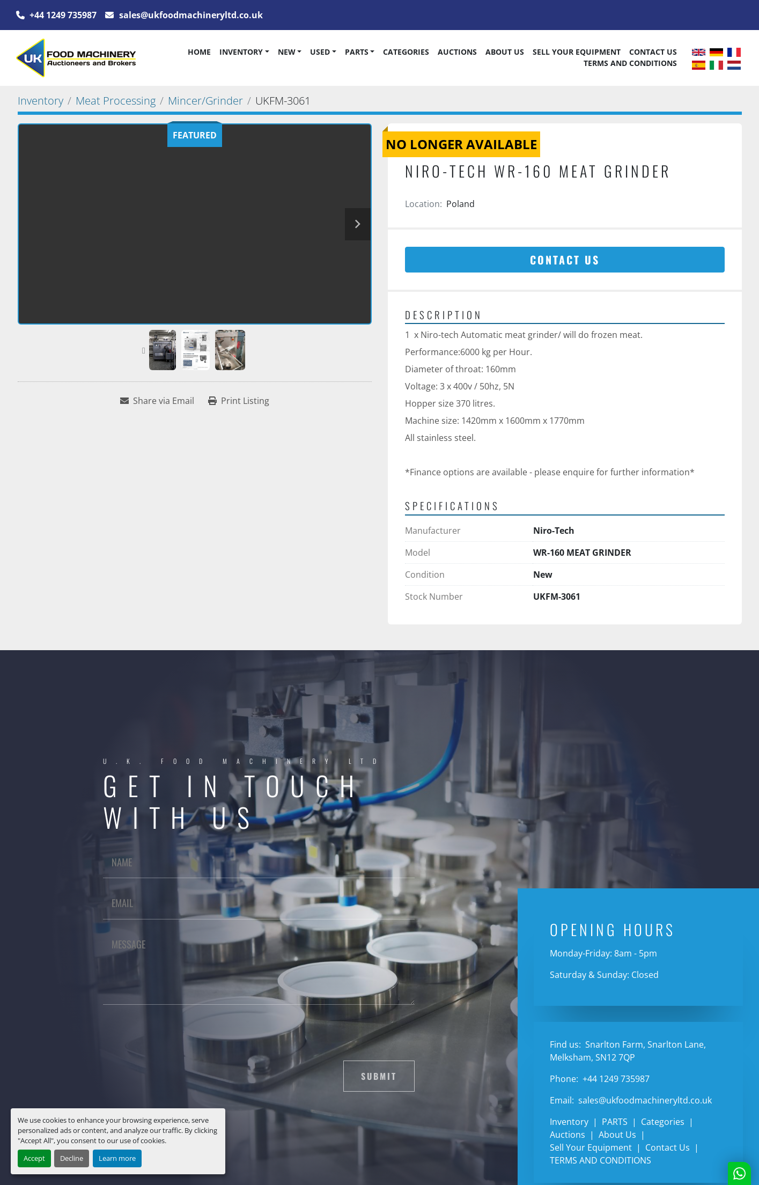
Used (320, 52)
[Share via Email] (157, 401)
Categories (406, 52)
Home (199, 52)
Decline (71, 1158)
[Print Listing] (238, 401)
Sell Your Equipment (577, 52)
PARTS (357, 52)
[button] (244, 52)
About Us (504, 52)
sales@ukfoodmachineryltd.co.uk (190, 15)
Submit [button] (379, 1076)
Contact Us (653, 52)
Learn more (117, 1158)
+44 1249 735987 (62, 15)
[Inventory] (40, 100)
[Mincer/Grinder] (205, 100)
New (287, 52)
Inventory (241, 52)
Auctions (457, 52)
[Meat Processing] (116, 100)
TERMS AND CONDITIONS (630, 63)
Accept (34, 1158)
